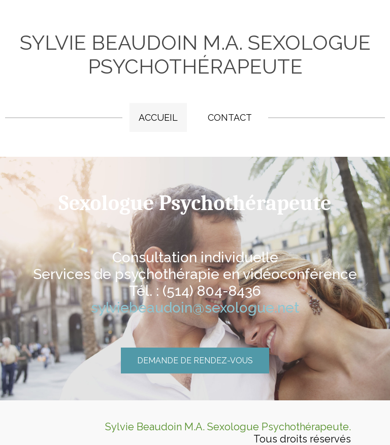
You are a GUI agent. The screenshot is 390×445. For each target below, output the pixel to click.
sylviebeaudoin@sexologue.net (195, 307)
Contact (230, 117)
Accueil (158, 117)
